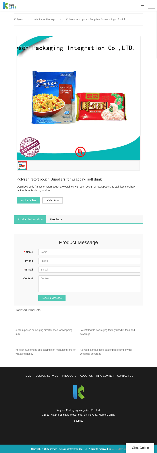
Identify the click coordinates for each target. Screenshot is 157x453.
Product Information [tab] (30, 219)
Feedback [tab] (56, 219)
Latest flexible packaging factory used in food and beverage (107, 332)
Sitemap (78, 420)
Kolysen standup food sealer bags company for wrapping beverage (106, 352)
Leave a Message (52, 298)
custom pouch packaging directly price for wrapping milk (44, 332)
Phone (29, 260)
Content (27, 278)
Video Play (53, 200)
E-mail (28, 269)
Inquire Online (28, 200)
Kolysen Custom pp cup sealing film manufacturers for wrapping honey (46, 352)
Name (28, 252)
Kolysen (18, 19)
